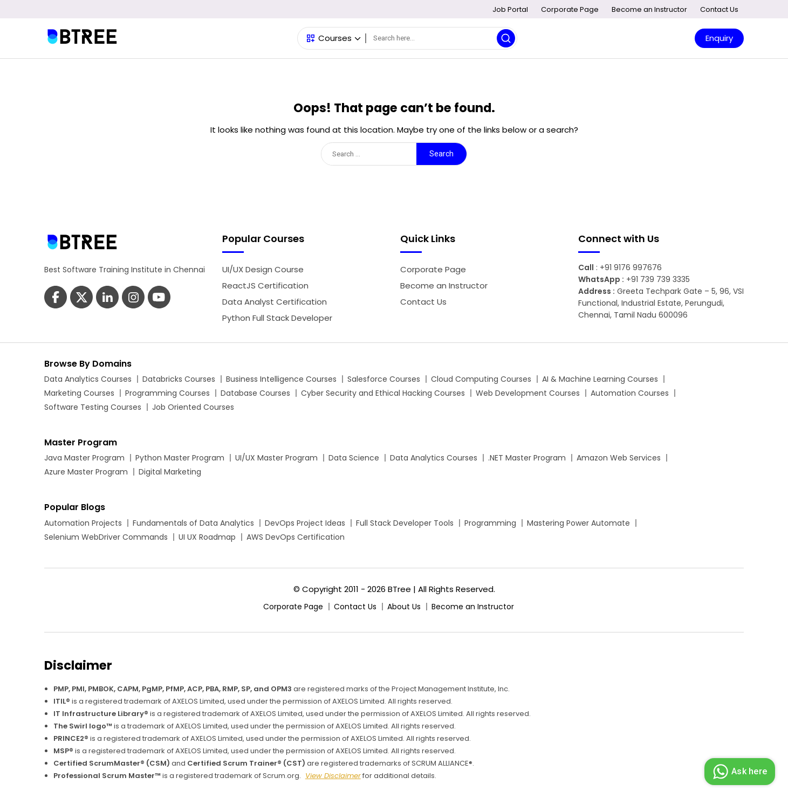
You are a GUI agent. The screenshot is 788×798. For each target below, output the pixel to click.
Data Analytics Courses (88, 379)
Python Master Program (179, 458)
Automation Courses (630, 393)
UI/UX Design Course (263, 269)
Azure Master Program (86, 472)
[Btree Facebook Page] (55, 298)
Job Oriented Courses (193, 407)
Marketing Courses (79, 393)
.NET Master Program (527, 458)
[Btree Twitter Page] (81, 298)
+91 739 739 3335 (658, 279)
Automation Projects (83, 523)
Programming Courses (167, 393)
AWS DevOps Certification (295, 537)
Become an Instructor (649, 9)
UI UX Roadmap (207, 537)
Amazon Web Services (619, 458)
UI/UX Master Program (276, 458)
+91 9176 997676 (631, 267)
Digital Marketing (170, 472)
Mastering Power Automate (578, 523)
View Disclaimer (333, 776)
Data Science (353, 458)
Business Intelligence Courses (281, 379)
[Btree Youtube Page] (133, 298)
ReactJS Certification (265, 285)
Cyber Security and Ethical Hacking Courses (383, 393)
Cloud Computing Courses (481, 379)
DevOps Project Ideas (305, 523)
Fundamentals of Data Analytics (193, 523)
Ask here (738, 771)
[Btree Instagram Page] (159, 298)
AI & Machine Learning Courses (600, 379)
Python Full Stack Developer (277, 318)
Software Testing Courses (92, 407)
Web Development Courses (528, 393)
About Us (404, 606)
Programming (490, 523)
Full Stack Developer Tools (405, 523)
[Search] (441, 38)
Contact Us (719, 9)
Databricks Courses (178, 379)
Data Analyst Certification (274, 301)
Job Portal (510, 9)
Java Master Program (84, 458)
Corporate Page (570, 9)
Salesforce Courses (383, 379)
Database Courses (255, 393)
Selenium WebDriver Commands (106, 537)
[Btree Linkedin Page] (107, 298)
